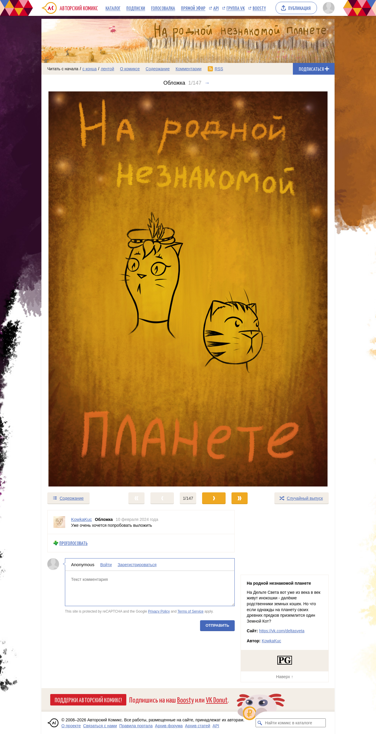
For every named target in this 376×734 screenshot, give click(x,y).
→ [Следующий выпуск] (207, 83)
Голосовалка (163, 8)
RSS (219, 68)
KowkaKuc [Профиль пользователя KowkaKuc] (81, 519)
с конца (90, 68)
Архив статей (197, 725)
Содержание (158, 68)
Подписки (135, 8)
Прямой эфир (193, 8)
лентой (107, 68)
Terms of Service (190, 611)
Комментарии (189, 68)
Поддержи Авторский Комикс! (88, 699)
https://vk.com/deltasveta (281, 630)
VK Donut (217, 699)
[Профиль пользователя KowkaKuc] (59, 522)
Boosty (259, 8)
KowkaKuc (271, 640)
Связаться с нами (100, 725)
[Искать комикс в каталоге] (260, 723)
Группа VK (235, 8)
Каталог (112, 8)
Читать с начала (62, 68)
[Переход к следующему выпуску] (188, 288)
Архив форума (169, 725)
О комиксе (130, 68)
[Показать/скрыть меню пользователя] (328, 8)
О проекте (71, 725)
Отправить (217, 625)
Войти (106, 564)
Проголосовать (73, 543)
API (216, 8)
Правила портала (136, 725)
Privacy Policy (159, 611)
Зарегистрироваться (137, 564)
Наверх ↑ (284, 676)
